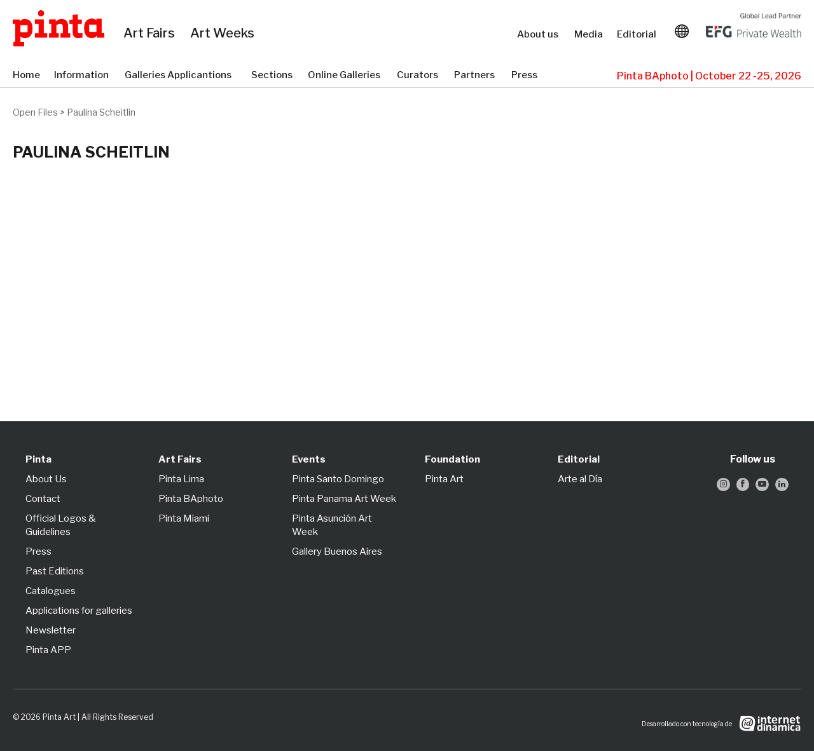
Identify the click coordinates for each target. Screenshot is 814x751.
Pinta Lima (181, 479)
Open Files (35, 112)
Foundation (452, 459)
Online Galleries (346, 76)
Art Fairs (154, 34)
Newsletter (50, 630)
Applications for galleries (78, 610)
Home (27, 76)
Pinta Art (444, 479)
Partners (476, 76)
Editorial (638, 34)
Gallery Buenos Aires (337, 551)
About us (539, 34)
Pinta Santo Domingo (338, 479)
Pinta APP (48, 650)
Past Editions (54, 571)
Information (83, 76)
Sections (273, 76)
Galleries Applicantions (181, 76)
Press (526, 76)
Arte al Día (580, 479)
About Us (46, 479)
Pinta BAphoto (190, 498)
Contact (42, 498)
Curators (419, 76)
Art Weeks (228, 34)
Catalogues (50, 591)
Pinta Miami (183, 518)
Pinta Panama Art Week (344, 498)
